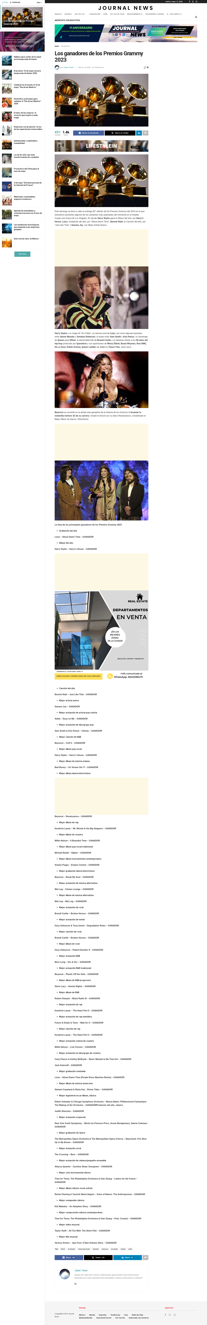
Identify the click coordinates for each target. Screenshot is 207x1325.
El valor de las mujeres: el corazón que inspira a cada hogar (26, 115)
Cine (105, 14)
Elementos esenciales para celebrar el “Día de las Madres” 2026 (27, 101)
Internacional (84, 1249)
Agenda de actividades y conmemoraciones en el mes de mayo (28, 213)
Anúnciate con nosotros (67, 20)
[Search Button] (196, 17)
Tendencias (94, 14)
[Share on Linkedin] (139, 133)
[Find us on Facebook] (165, 1315)
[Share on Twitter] (120, 133)
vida (130, 1249)
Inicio (57, 46)
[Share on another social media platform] (145, 133)
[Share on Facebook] (88, 133)
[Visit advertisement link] (22, 42)
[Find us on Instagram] (175, 1315)
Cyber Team (69, 67)
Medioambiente (134, 14)
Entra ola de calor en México (26, 239)
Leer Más (22, 254)
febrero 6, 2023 (84, 67)
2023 (63, 1249)
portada (114, 1249)
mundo (96, 1249)
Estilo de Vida (117, 14)
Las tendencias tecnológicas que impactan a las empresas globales (26, 227)
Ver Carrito (174, 14)
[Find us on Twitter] (170, 1315)
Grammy (71, 1249)
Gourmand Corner (154, 14)
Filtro (38, 2)
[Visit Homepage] (125, 8)
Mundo (68, 14)
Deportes (79, 14)
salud (123, 1249)
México (58, 14)
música (105, 1249)
